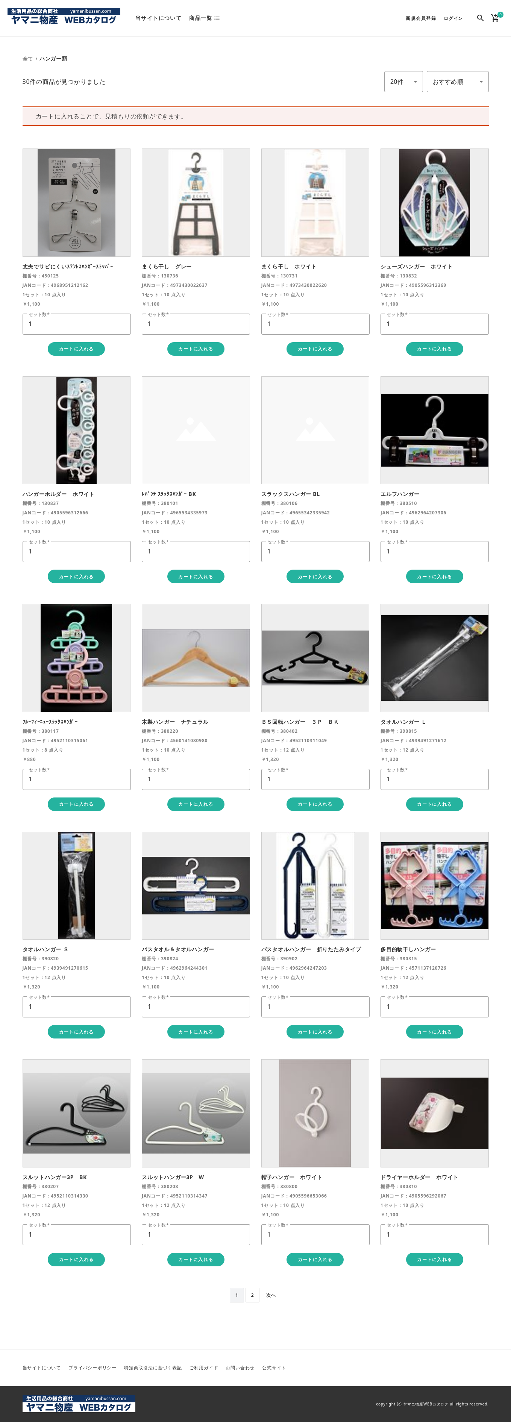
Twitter (446, 1367)
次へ (271, 1295)
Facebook (464, 1367)
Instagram (482, 1367)
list (219, 18)
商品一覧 (200, 18)
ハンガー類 (53, 58)
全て (28, 58)
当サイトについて (158, 18)
